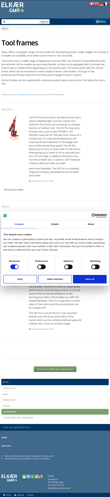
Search (44, 21)
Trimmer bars (9, 388)
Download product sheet (41, 181)
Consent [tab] (19, 224)
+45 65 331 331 (57, 485)
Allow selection (55, 279)
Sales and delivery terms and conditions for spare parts (29, 456)
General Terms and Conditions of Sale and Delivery (27, 458)
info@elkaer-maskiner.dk (59, 488)
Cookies (30, 495)
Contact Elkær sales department (18, 417)
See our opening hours (17, 427)
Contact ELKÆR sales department (55, 369)
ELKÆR (4, 437)
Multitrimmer (9, 399)
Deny (20, 279)
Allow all (89, 279)
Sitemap (19, 495)
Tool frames (9, 411)
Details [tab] (55, 224)
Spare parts (6, 445)
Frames (6, 405)
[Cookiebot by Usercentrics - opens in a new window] (94, 215)
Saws (5, 394)
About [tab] (91, 224)
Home (7, 495)
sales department (21, 94)
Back (5, 28)
